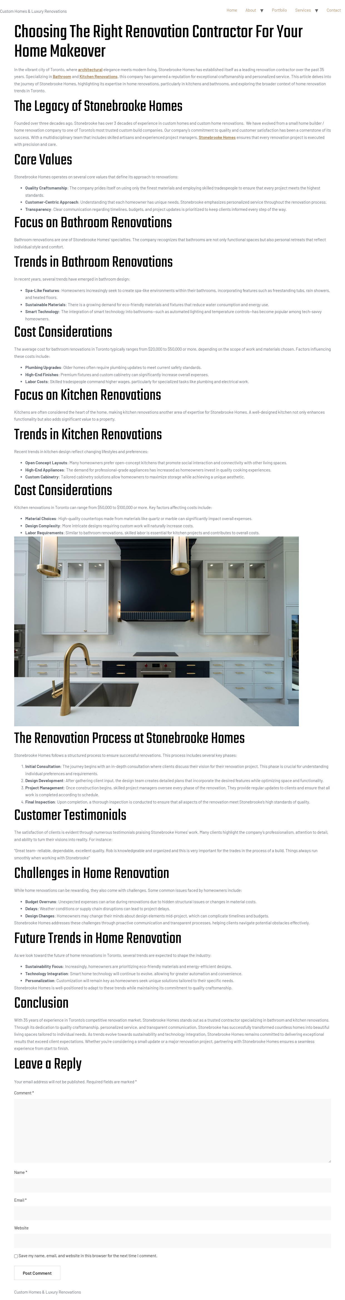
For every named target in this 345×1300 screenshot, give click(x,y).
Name (20, 1172)
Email (20, 1199)
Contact (334, 10)
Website (21, 1227)
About (250, 10)
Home (232, 10)
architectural (90, 69)
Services (303, 10)
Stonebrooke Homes (217, 137)
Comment (24, 1092)
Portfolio (279, 10)
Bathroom (62, 76)
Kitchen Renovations (99, 76)
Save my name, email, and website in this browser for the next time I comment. (88, 1255)
